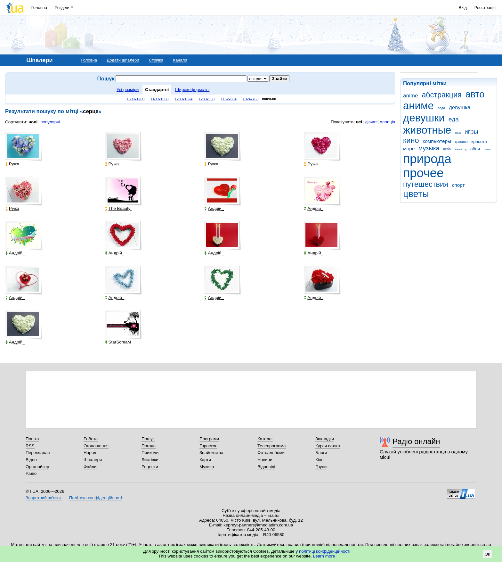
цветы (416, 194)
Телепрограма (271, 445)
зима (458, 132)
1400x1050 (159, 99)
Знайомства (211, 452)
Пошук (148, 438)
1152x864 (229, 99)
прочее (423, 173)
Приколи (150, 452)
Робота (91, 438)
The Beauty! (118, 208)
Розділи (62, 7)
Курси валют (327, 445)
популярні (50, 122)
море (409, 148)
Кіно (319, 459)
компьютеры (437, 141)
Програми (209, 438)
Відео (31, 459)
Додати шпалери (123, 60)
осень (487, 149)
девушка (460, 107)
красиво (461, 142)
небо (447, 149)
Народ (90, 452)
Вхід (463, 7)
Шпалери (93, 459)
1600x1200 (136, 99)
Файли (90, 466)
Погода (149, 445)
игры (471, 131)
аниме (418, 106)
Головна (39, 7)
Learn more (324, 556)
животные (427, 130)
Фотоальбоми (271, 452)
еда (454, 119)
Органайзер (37, 466)
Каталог (265, 438)
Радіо (31, 473)
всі (359, 122)
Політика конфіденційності (95, 497)
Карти (205, 459)
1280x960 (206, 99)
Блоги (321, 452)
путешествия (425, 184)
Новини (264, 459)
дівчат (371, 122)
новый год (460, 149)
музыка (428, 148)
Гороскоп (208, 445)
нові (32, 122)
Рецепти (150, 466)
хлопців (387, 122)
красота (479, 141)
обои (475, 148)
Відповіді (266, 466)
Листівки (150, 459)
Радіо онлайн (416, 441)
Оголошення (96, 445)
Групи (321, 466)
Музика (206, 466)
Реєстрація (485, 7)
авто (475, 94)
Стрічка (156, 60)
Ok (487, 554)
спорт (458, 185)
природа (427, 159)
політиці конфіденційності (324, 551)
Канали (180, 60)
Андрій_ (214, 208)
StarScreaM (118, 342)
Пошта (32, 438)
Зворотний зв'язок (43, 497)
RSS (30, 445)
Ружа (12, 163)
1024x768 (251, 99)
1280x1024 (183, 99)
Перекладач (38, 452)
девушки (424, 118)
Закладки (324, 438)
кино (411, 140)
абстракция (442, 95)
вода (441, 108)
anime (410, 96)
